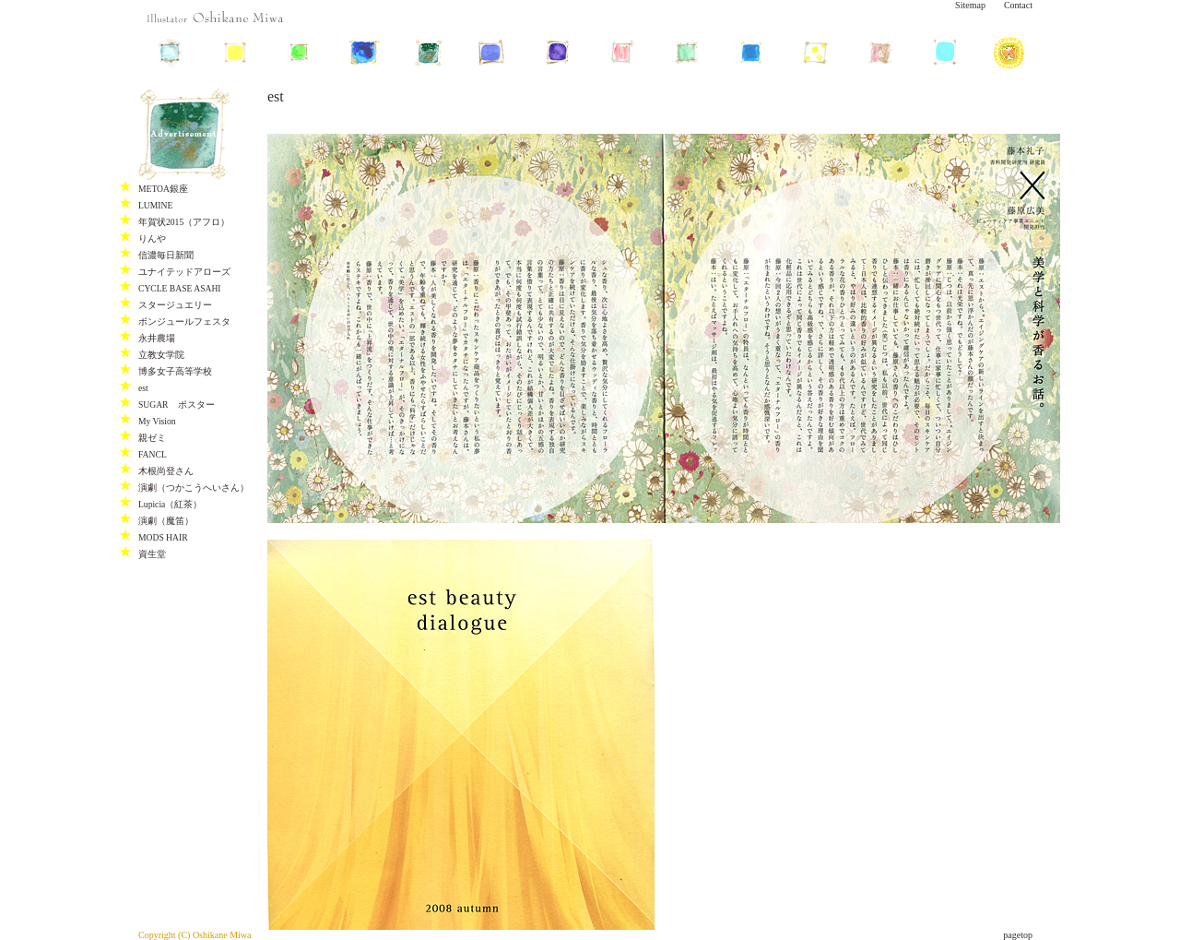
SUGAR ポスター (176, 404)
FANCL (152, 454)
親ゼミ (152, 438)
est (143, 388)
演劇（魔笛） (166, 521)
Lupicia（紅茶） (170, 504)
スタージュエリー (175, 305)
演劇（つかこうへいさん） (193, 487)
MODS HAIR (163, 537)
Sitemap (970, 5)
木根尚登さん (166, 471)
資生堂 (152, 554)
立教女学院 (161, 355)
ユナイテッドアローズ (184, 272)
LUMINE (155, 205)
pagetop (1017, 935)
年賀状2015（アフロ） (184, 222)
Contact (1018, 5)
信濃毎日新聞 (166, 255)
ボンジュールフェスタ (184, 321)
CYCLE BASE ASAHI (179, 288)
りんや (152, 238)
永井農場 (156, 338)
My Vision (157, 421)
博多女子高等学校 (175, 371)
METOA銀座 (163, 189)
